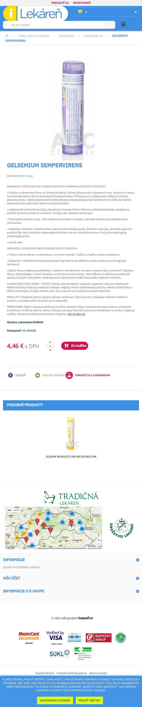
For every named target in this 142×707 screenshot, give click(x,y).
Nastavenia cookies (55, 700)
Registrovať (82, 3)
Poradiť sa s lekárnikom (88, 375)
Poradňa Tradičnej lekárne (72, 673)
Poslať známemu (50, 375)
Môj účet (11, 578)
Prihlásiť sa (60, 3)
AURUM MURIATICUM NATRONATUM (71, 456)
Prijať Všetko (89, 700)
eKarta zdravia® (98, 673)
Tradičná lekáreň (44, 673)
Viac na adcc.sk (76, 314)
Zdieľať (17, 375)
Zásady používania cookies (21, 567)
